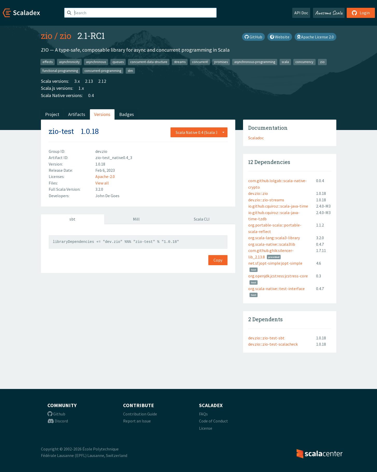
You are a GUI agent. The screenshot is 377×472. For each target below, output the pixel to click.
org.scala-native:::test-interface (276, 288)
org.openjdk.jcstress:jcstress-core (278, 275)
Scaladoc (256, 137)
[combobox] (198, 132)
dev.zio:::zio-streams (266, 199)
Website (279, 36)
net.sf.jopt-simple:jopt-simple (275, 263)
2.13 (89, 81)
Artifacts (76, 114)
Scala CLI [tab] (202, 219)
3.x (77, 81)
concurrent (200, 62)
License (205, 428)
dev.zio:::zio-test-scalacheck (273, 344)
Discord (57, 420)
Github (56, 413)
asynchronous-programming (254, 62)
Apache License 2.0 (315, 36)
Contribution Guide (140, 413)
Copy (218, 260)
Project (52, 114)
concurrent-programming (102, 70)
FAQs (203, 413)
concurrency (304, 62)
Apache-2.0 (105, 176)
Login (361, 12)
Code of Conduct (213, 420)
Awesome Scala (329, 12)
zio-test (61, 131)
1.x (81, 88)
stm (130, 70)
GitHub (253, 36)
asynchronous (96, 62)
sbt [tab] (72, 219)
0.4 (91, 95)
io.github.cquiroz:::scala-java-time (278, 206)
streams (180, 62)
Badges (126, 114)
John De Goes (107, 195)
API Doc (301, 12)
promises (221, 62)
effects (47, 62)
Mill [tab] (136, 219)
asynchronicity (69, 62)
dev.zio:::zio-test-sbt (266, 337)
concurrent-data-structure (148, 62)
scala (285, 62)
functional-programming (60, 70)
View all (102, 183)
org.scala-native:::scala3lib (271, 244)
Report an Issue (137, 420)
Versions (102, 114)
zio (46, 35)
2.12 (102, 81)
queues (118, 62)
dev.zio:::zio (258, 193)
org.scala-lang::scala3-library (274, 237)
